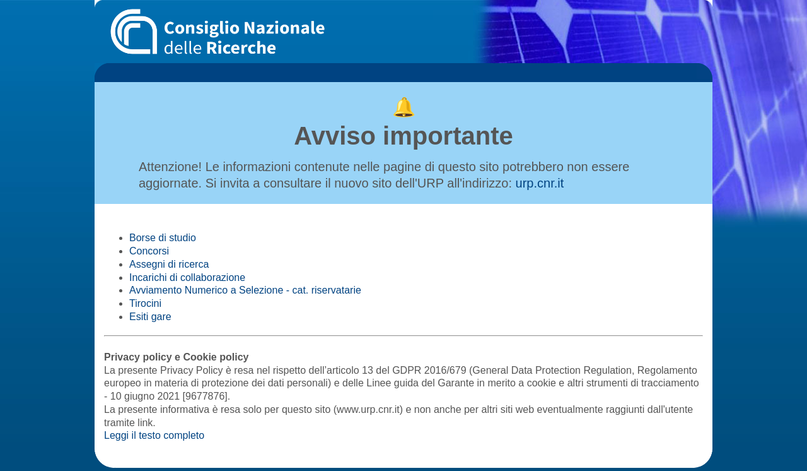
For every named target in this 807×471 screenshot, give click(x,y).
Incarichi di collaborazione (187, 277)
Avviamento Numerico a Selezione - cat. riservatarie (245, 290)
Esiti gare (150, 316)
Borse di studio (162, 237)
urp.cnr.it (540, 183)
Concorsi (149, 251)
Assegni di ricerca (169, 264)
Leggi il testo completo (154, 435)
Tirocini (145, 303)
